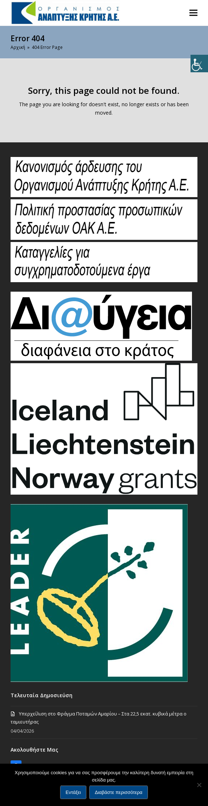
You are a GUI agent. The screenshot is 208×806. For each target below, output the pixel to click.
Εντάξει (73, 792)
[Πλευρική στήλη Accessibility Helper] (199, 63)
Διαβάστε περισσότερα (118, 792)
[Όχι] (199, 784)
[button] (193, 12)
